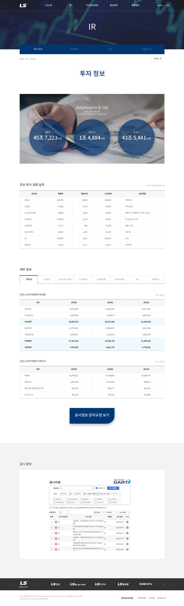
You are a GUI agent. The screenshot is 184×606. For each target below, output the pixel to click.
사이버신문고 (141, 598)
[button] (163, 584)
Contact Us (161, 598)
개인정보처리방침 (127, 598)
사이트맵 (152, 598)
